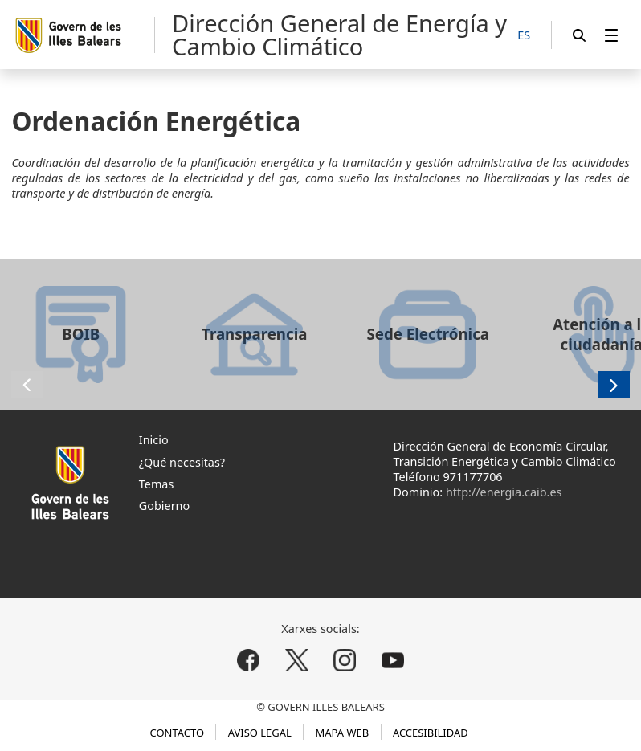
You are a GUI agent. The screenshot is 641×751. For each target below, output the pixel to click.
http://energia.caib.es (504, 492)
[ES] (523, 36)
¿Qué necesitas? (182, 462)
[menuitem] (611, 35)
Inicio (154, 439)
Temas (156, 484)
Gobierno (164, 505)
